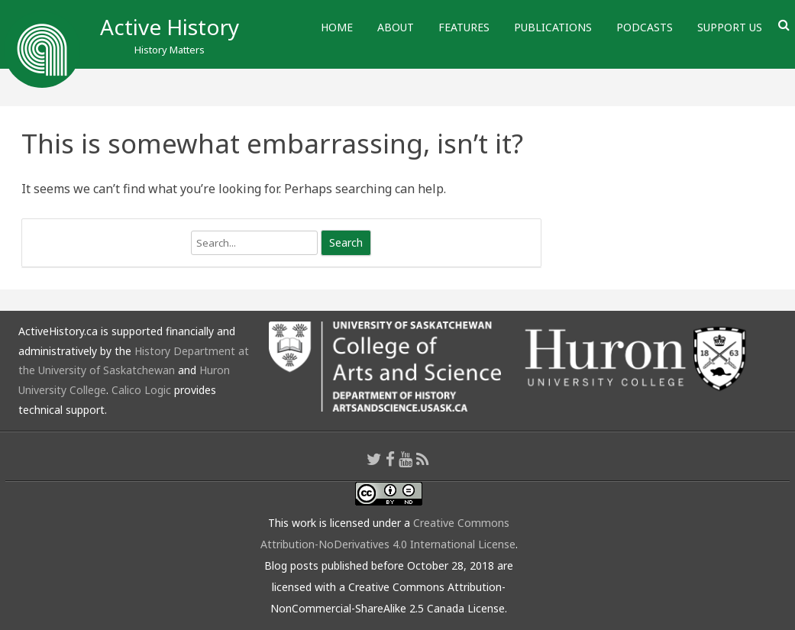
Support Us (729, 27)
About (395, 27)
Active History (169, 26)
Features (464, 27)
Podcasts (644, 27)
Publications (553, 27)
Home (337, 27)
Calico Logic (141, 390)
